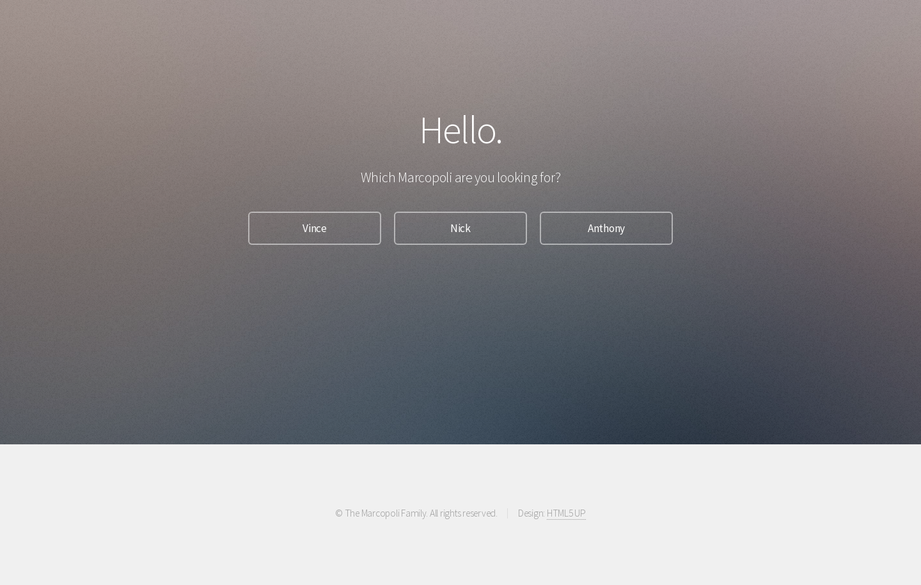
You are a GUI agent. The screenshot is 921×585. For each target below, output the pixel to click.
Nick (460, 228)
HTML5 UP (566, 513)
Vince (315, 228)
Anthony (606, 228)
